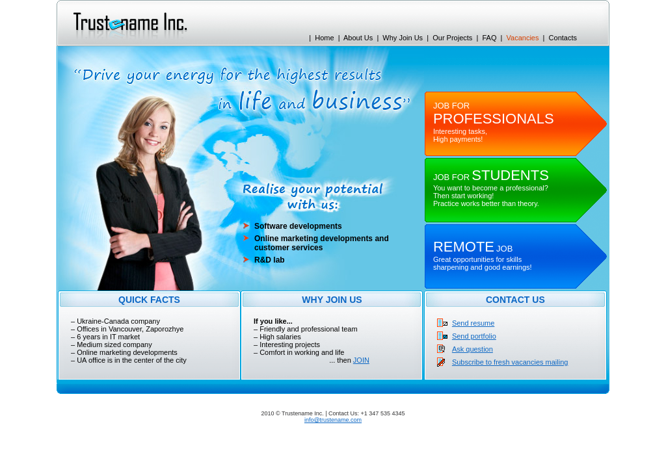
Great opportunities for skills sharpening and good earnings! (482, 258)
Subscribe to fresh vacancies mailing (510, 362)
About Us (358, 38)
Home (324, 38)
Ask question (472, 349)
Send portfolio (474, 336)
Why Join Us (402, 38)
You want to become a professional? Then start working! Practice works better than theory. (491, 190)
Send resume (473, 323)
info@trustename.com (333, 420)
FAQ (489, 38)
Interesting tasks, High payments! (493, 122)
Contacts (563, 38)
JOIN (361, 360)
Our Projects (452, 38)
